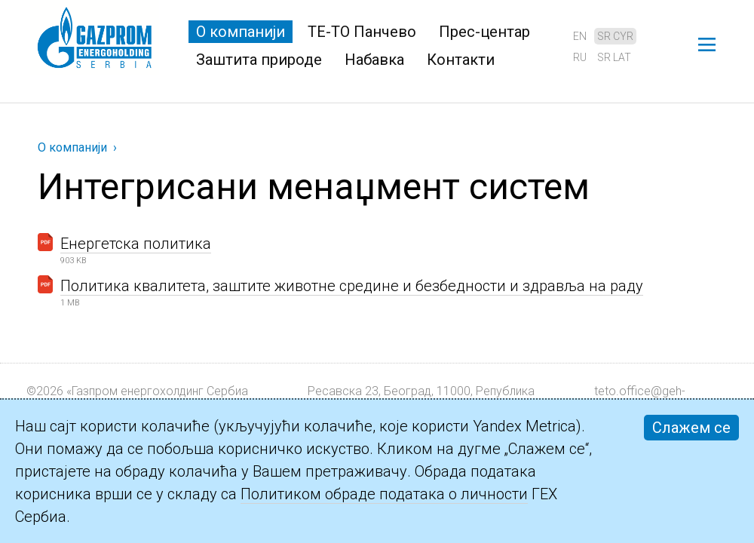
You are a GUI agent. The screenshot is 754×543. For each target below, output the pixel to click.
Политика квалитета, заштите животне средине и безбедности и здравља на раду (351, 286)
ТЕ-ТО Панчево (362, 32)
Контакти (461, 60)
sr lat (614, 57)
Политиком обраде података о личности (384, 494)
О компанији (240, 32)
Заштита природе (259, 60)
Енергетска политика (135, 244)
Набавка (374, 60)
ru (580, 57)
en (580, 36)
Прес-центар (484, 32)
